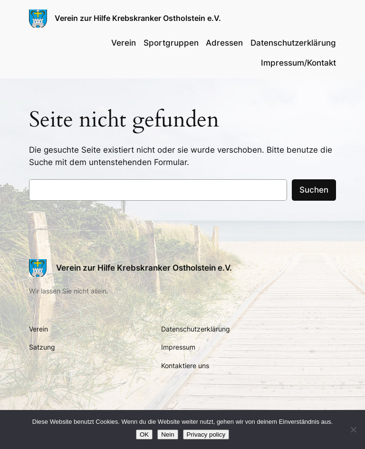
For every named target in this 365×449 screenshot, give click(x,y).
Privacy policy (206, 434)
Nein (167, 434)
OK (144, 434)
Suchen (313, 190)
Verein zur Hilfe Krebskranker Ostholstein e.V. (138, 18)
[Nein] (353, 429)
